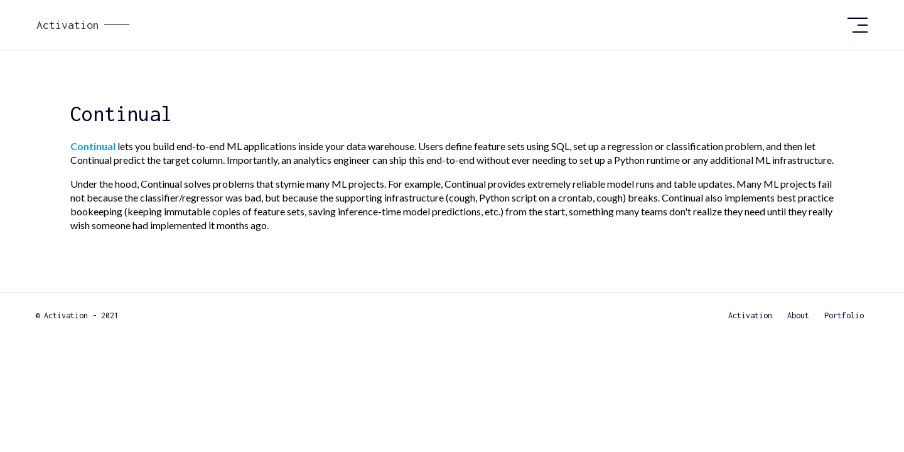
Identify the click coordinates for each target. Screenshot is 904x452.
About (798, 315)
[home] (436, 25)
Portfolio (844, 315)
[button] (857, 25)
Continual (93, 146)
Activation (750, 315)
